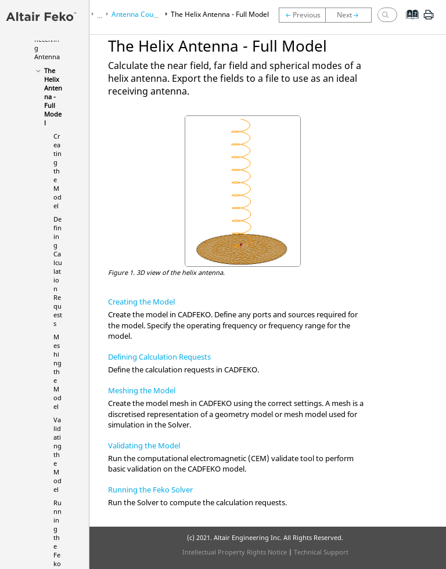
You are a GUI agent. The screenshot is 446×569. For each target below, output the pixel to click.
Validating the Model (57, 454)
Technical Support (321, 552)
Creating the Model (57, 171)
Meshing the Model (57, 371)
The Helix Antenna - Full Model (53, 96)
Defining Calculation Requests (57, 271)
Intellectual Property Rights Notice (234, 552)
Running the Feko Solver (150, 489)
